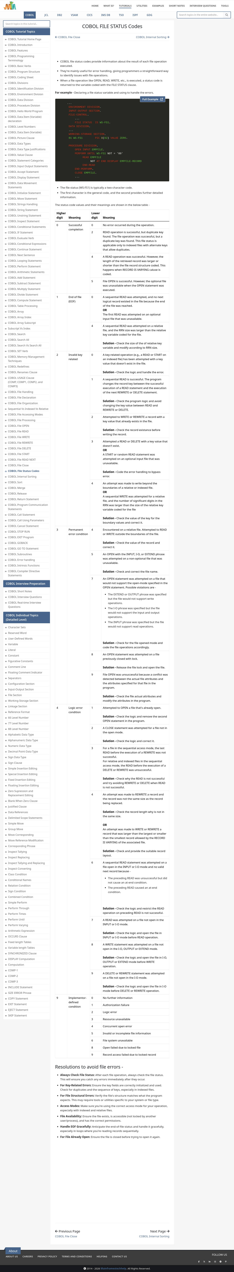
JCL (46, 15)
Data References (18, 812)
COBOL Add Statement (21, 277)
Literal (12, 650)
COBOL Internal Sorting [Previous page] (153, 37)
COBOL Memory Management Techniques (26, 359)
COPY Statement (18, 998)
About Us (12, 1256)
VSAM (74, 15)
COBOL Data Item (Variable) (24, 132)
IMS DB (105, 15)
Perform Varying (18, 925)
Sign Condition (17, 891)
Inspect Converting (19, 868)
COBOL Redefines (18, 366)
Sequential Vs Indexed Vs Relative (28, 409)
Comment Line (17, 667)
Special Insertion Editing (22, 774)
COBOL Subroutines (20, 554)
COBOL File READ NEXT (22, 459)
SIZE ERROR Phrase (19, 993)
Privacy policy (47, 1256)
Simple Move (16, 823)
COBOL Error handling (21, 560)
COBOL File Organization (23, 403)
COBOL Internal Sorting (22, 476)
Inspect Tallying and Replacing (26, 863)
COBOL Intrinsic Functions (24, 565)
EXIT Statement (17, 1004)
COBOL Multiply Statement (24, 289)
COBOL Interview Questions (25, 597)
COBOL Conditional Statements (27, 227)
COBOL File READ (18, 431)
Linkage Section (17, 706)
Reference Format (19, 712)
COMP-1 (13, 970)
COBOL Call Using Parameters (26, 520)
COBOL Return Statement (23, 499)
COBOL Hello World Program (25, 111)
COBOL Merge (16, 488)
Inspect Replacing (19, 857)
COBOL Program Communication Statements (28, 507)
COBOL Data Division (20, 100)
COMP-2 (13, 976)
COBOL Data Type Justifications (26, 149)
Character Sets (17, 627)
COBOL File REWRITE (20, 442)
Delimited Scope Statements (25, 818)
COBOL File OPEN (18, 426)
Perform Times (17, 914)
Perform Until (16, 919)
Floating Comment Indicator (25, 672)
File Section (15, 695)
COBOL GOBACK (18, 543)
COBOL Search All (18, 340)
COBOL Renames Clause (22, 372)
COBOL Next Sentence (21, 255)
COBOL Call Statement (21, 514)
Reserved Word (17, 633)
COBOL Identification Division (26, 88)
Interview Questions (203, 5)
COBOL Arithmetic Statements (26, 272)
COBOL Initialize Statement (24, 193)
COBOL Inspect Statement (23, 221)
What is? (108, 5)
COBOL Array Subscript (22, 323)
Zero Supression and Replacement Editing (20, 793)
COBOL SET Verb (18, 351)
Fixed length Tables (19, 942)
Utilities (142, 5)
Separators (14, 678)
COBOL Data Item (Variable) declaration (24, 119)
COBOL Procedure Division (24, 105)
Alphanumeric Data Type (23, 740)
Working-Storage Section (23, 700)
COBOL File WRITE (19, 437)
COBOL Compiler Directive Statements (24, 573)
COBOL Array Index (19, 317)
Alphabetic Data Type (21, 734)
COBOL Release (17, 493)
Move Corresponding (21, 835)
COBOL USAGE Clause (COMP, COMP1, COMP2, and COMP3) (25, 382)
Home (94, 5)
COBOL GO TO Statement (23, 548)
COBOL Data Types (19, 143)
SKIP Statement (17, 1015)
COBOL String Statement (23, 210)
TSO (121, 15)
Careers (28, 1256)
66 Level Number (18, 717)
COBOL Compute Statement (25, 300)
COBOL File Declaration (22, 397)
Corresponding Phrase (21, 846)
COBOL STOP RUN (19, 531)
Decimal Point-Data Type (23, 751)
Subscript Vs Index (19, 328)
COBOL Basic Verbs (19, 66)
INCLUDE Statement (20, 987)
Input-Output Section (21, 689)
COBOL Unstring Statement (24, 215)
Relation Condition (19, 885)
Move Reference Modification (25, 840)
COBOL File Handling (20, 392)
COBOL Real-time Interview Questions (24, 605)
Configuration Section (21, 684)
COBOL (29, 15)
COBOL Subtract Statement (24, 283)
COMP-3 (13, 981)
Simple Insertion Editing (22, 768)
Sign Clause (15, 763)
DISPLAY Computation (21, 959)
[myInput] (26, 24)
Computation (16, 964)
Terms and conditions (77, 1256)
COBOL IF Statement (20, 232)
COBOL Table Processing (22, 306)
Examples (158, 5)
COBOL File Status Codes (23, 471)
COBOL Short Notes (20, 591)
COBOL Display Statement (23, 177)
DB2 (59, 15)
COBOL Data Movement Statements (22, 185)
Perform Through (18, 908)
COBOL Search (16, 334)
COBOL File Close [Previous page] (67, 37)
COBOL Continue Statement (25, 249)
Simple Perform (17, 902)
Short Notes (177, 5)
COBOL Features (18, 50)
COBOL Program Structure (24, 71)
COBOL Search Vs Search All (24, 345)
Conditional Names (19, 880)
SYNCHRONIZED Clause (22, 953)
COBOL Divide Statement (23, 294)
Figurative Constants (20, 661)
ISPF (135, 15)
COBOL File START (18, 454)
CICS (89, 15)
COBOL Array (16, 311)
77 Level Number (18, 723)
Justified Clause (17, 806)
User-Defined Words (20, 638)
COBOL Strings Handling (22, 204)
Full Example (152, 99)
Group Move (15, 829)
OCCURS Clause (17, 936)
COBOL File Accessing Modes (25, 414)
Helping (102, 1256)
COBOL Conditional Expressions (27, 244)
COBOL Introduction (20, 45)
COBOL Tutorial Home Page (24, 39)
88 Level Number (18, 729)
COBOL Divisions (18, 83)
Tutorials (125, 5)
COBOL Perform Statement (24, 266)
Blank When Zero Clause (22, 801)
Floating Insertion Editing (23, 785)
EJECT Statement (18, 1010)
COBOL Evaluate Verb (21, 238)
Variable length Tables (21, 947)
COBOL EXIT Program (21, 537)
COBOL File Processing (21, 420)
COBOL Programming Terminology (21, 58)
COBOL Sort (15, 482)
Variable (13, 644)
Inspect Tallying (17, 851)
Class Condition (17, 874)
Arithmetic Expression (21, 931)
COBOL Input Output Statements (28, 166)
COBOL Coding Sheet (20, 77)
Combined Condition (20, 897)
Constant (13, 655)
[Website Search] (200, 15)
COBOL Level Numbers (21, 126)
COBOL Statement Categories (26, 160)
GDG (149, 15)
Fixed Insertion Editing (21, 780)
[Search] (227, 15)
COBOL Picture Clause (21, 138)
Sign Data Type (17, 757)
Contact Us (119, 1256)
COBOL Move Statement (22, 198)
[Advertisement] (112, 49)
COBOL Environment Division (25, 94)
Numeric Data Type (19, 746)
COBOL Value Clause (20, 155)
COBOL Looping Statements (25, 260)
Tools (225, 5)
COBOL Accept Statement (23, 172)
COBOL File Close (18, 465)
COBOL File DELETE (19, 448)
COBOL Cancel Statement (23, 526)
